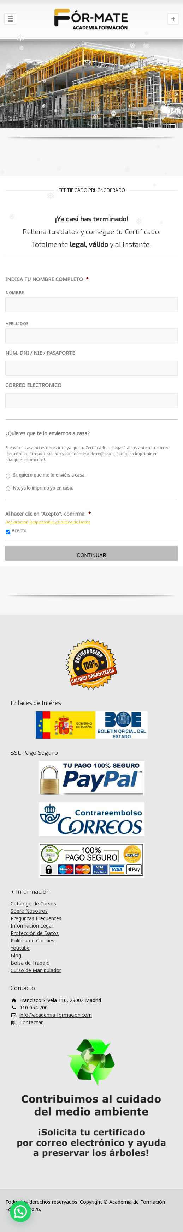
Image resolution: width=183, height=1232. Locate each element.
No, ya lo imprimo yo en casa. (43, 488)
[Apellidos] (91, 335)
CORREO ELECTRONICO (33, 385)
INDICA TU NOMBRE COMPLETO (47, 279)
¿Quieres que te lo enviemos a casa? (47, 433)
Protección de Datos (35, 933)
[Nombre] (91, 304)
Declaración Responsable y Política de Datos (47, 521)
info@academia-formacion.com (55, 1015)
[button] (20, 1211)
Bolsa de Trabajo (30, 962)
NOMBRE (15, 292)
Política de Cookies (32, 940)
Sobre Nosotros (29, 911)
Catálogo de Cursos (33, 903)
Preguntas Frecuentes (36, 918)
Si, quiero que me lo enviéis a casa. (49, 475)
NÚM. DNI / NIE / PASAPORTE (40, 353)
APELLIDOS (17, 323)
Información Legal (32, 925)
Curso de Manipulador (36, 970)
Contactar (31, 1022)
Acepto (19, 531)
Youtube (20, 948)
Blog (16, 955)
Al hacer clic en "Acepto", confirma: (48, 514)
